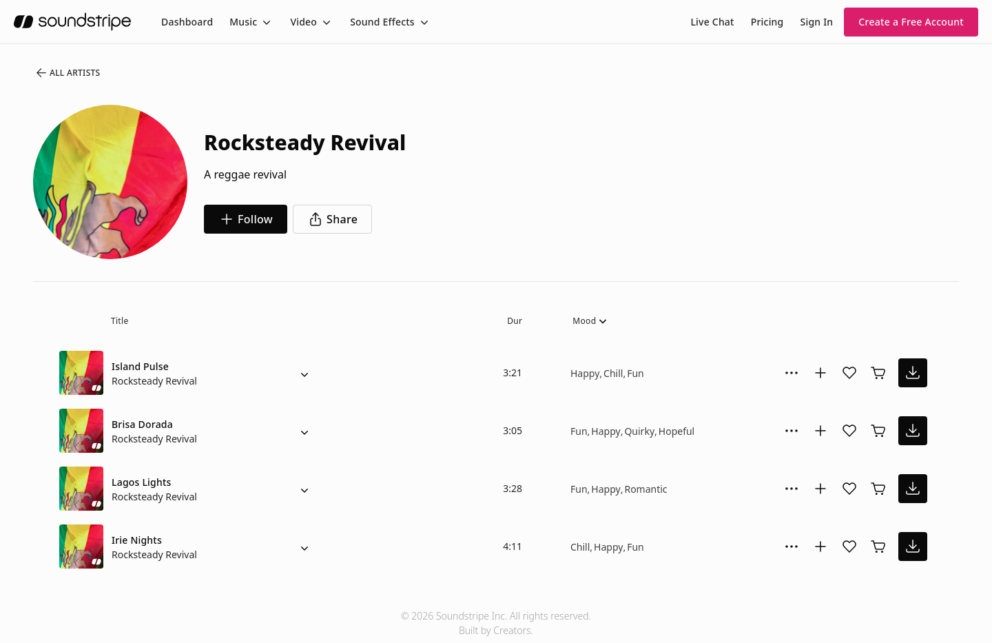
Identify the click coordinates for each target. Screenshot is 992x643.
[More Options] (791, 372)
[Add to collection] (820, 372)
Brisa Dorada (142, 424)
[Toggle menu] (265, 22)
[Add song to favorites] (849, 372)
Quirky (639, 431)
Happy (584, 373)
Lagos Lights (142, 482)
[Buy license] (878, 372)
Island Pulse (140, 366)
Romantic (645, 489)
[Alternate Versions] (304, 373)
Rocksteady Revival (154, 380)
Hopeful (676, 431)
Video (303, 21)
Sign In (817, 21)
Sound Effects (382, 21)
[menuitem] (187, 21)
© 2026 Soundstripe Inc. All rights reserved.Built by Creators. (496, 623)
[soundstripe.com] (72, 21)
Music (243, 21)
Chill (613, 373)
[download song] (912, 372)
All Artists (67, 73)
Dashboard (187, 21)
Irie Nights (137, 540)
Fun (635, 373)
